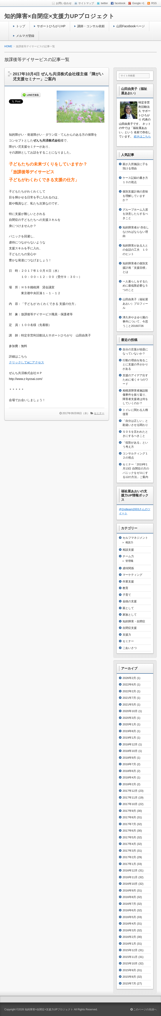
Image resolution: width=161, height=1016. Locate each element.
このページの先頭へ (143, 1009)
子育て (127, 594)
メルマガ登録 (25, 35)
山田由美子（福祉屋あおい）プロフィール (135, 303)
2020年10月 (130, 711)
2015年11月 (130, 957)
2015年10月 (130, 963)
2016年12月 (130, 870)
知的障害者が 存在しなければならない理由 (136, 232)
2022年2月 (129, 691)
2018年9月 (129, 757)
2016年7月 (129, 903)
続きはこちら (142, 136)
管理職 (129, 560)
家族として (130, 614)
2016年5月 (129, 917)
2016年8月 (129, 897)
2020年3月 (129, 717)
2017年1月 (129, 864)
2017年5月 (129, 837)
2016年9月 (129, 890)
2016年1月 (129, 943)
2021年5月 (129, 704)
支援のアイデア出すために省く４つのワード (135, 379)
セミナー (99, 413)
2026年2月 (129, 678)
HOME (8, 46)
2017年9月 (129, 810)
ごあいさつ (130, 648)
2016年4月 (129, 923)
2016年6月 (129, 910)
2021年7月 (129, 697)
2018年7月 (129, 764)
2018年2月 (129, 784)
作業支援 (128, 581)
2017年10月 (130, 804)
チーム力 (128, 556)
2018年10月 (130, 751)
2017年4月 (129, 844)
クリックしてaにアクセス (26, 362)
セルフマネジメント (135, 537)
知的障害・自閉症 (134, 621)
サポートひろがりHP (51, 26)
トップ (20, 26)
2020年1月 (129, 724)
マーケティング (132, 574)
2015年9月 (129, 970)
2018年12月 (130, 744)
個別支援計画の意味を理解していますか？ (135, 196)
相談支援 (128, 549)
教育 (125, 588)
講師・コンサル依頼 (91, 26)
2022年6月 (129, 684)
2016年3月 (129, 930)
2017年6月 (129, 830)
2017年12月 (130, 790)
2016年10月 (130, 883)
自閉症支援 (130, 628)
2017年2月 (129, 857)
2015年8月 (129, 976)
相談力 (129, 542)
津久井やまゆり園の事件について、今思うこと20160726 (135, 321)
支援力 (127, 634)
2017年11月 (130, 797)
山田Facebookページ (130, 26)
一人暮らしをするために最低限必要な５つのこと (135, 286)
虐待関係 (128, 568)
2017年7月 (129, 824)
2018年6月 (129, 771)
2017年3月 (129, 850)
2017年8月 (129, 817)
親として (128, 608)
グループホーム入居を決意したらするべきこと (135, 214)
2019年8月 (129, 731)
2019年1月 (129, 737)
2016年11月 (130, 877)
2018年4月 (129, 777)
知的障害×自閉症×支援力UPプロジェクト (59, 16)
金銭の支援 (130, 601)
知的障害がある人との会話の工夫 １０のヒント (135, 250)
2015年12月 (130, 950)
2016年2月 (129, 936)
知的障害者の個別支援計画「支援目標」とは (135, 267)
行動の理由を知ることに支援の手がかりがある (135, 364)
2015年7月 (129, 983)
